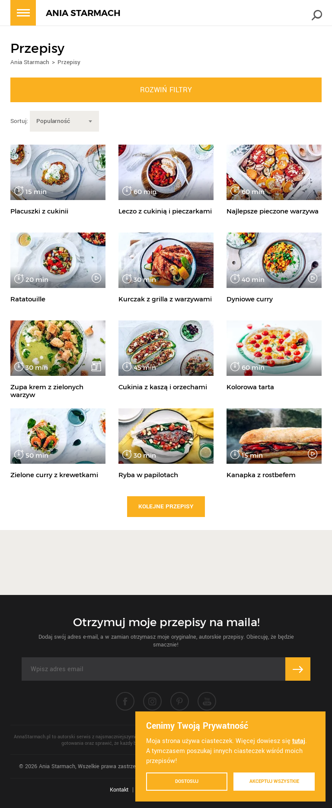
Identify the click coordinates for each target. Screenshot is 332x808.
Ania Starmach (29, 62)
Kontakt (119, 790)
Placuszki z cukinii (39, 211)
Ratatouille (27, 299)
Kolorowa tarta (250, 387)
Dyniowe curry (250, 299)
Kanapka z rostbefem (261, 475)
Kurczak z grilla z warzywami (165, 299)
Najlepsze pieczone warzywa (273, 211)
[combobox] (64, 121)
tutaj (298, 741)
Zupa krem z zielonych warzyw (46, 391)
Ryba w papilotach (148, 475)
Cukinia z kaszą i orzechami (162, 387)
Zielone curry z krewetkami (54, 475)
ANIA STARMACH (83, 13)
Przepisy (68, 62)
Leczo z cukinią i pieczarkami (165, 211)
